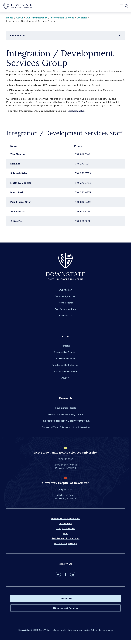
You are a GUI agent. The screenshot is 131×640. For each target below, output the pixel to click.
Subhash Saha (76, 111)
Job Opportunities (65, 309)
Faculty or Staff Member (65, 365)
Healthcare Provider (65, 371)
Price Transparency (65, 543)
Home (9, 17)
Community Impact (66, 296)
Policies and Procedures (66, 538)
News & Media (65, 302)
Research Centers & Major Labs (65, 414)
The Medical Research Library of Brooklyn (66, 420)
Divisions (82, 17)
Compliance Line (65, 528)
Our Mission (65, 290)
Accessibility (65, 523)
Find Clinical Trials (65, 408)
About (19, 17)
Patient (65, 345)
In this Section (17, 35)
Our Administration (36, 17)
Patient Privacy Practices (65, 518)
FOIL (65, 533)
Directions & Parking (65, 608)
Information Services (62, 17)
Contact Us (65, 315)
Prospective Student (65, 352)
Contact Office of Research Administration (66, 427)
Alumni (65, 378)
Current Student (65, 358)
